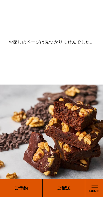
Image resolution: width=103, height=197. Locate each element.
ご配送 (63, 188)
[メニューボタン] (94, 188)
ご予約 (21, 188)
